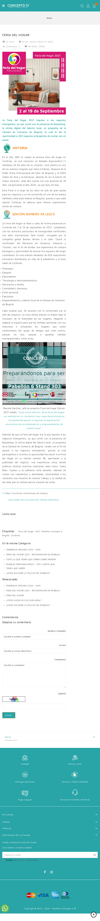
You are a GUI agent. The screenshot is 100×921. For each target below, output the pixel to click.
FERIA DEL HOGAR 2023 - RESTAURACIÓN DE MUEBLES (33, 554)
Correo (62, 645)
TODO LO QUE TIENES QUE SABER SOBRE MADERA (31, 559)
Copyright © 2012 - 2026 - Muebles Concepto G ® (50, 908)
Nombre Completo (57, 631)
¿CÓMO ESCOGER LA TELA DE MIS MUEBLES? (28, 573)
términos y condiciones (26, 860)
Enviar (9, 715)
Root (11, 41)
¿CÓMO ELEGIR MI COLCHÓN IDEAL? (24, 600)
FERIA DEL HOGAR (15, 595)
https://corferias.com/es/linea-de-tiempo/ (27, 493)
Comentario (60, 659)
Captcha (62, 693)
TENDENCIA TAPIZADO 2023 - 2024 (23, 549)
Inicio (8, 737)
